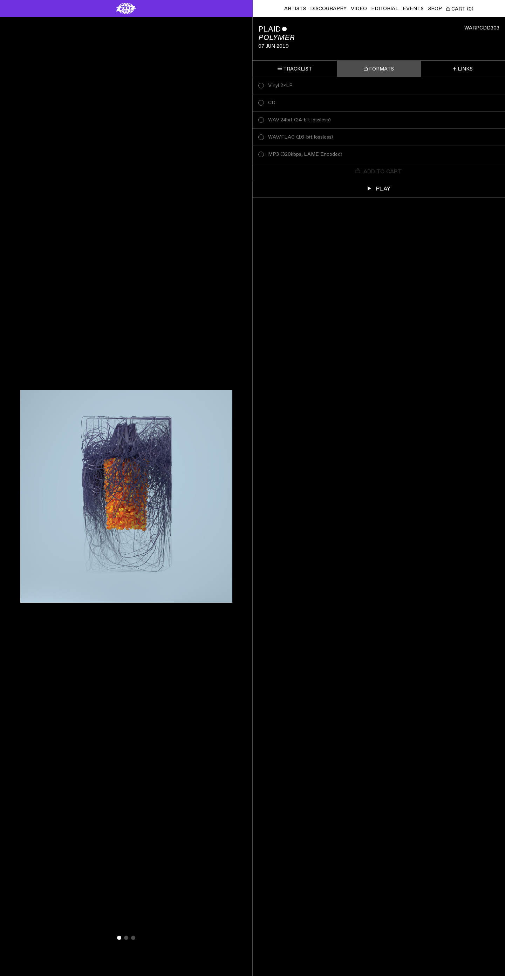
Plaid (269, 29)
